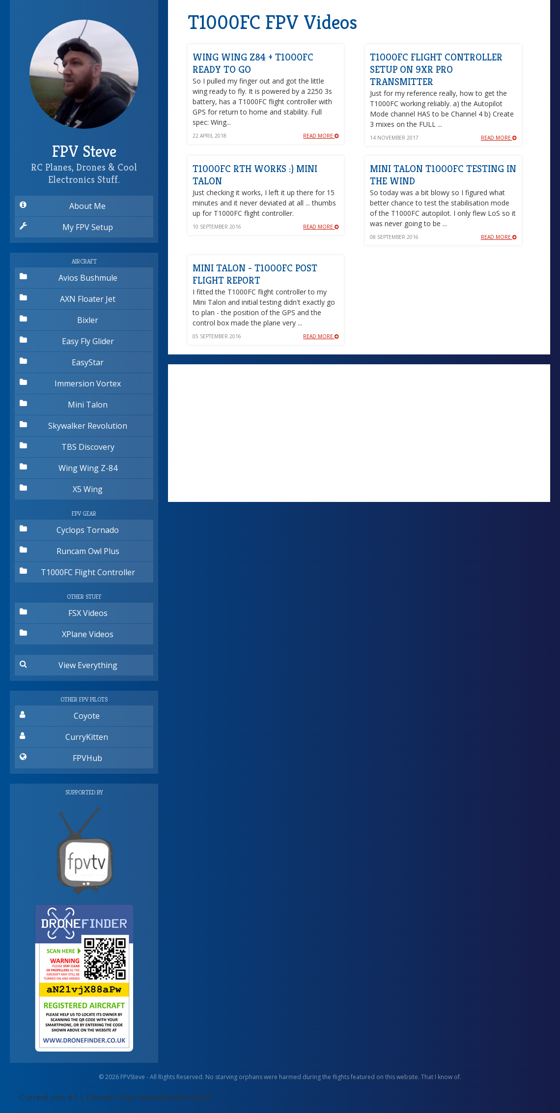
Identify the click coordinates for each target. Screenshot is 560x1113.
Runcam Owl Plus (69, 551)
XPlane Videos (66, 634)
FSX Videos (64, 613)
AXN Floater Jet (67, 298)
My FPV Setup (66, 227)
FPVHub (61, 758)
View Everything (68, 665)
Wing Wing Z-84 (68, 468)
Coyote (60, 715)
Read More (321, 135)
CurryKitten (64, 737)
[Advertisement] (359, 433)
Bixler (59, 320)
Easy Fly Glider (67, 341)
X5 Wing (61, 489)
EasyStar (62, 362)
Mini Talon (64, 404)
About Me (63, 206)
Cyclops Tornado (69, 530)
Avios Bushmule (68, 277)
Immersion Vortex (70, 383)
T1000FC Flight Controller (77, 572)
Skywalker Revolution (73, 425)
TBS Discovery (67, 446)
